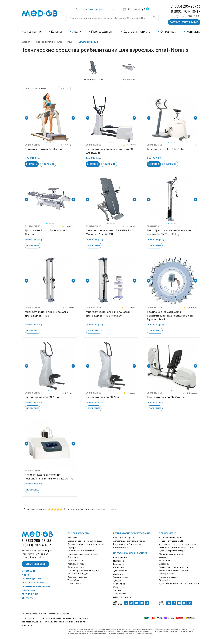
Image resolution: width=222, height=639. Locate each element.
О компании (32, 31)
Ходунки (163, 557)
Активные (72, 537)
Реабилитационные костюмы (173, 570)
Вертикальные (120, 557)
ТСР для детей (167, 533)
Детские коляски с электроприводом (177, 544)
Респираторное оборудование (131, 533)
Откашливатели (121, 547)
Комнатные (118, 567)
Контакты (193, 31)
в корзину (31, 164)
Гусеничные (119, 564)
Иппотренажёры (167, 573)
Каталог (56, 31)
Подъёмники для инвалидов (130, 553)
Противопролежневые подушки (83, 570)
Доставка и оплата (137, 31)
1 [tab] (46, 142)
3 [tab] (49, 142)
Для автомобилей (122, 597)
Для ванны (118, 574)
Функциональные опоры (171, 554)
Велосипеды (165, 560)
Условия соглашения (59, 613)
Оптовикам (168, 31)
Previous (26, 118)
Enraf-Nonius (64, 41)
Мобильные (119, 587)
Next (73, 118)
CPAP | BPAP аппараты (123, 537)
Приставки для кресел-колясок (82, 554)
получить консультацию (184, 22)
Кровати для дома (76, 567)
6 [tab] (53, 142)
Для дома (117, 580)
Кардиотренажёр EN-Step (42, 397)
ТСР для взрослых (78, 533)
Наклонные (118, 561)
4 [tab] (50, 142)
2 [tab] (47, 142)
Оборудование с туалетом (80, 550)
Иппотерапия (74, 583)
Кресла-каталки (75, 560)
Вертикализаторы (75, 564)
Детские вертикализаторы (172, 550)
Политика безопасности (34, 613)
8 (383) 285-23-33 (185, 6)
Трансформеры (120, 593)
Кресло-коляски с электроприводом (85, 544)
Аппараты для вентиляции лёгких (129, 541)
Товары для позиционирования (174, 567)
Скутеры (71, 547)
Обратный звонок (35, 564)
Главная (26, 41)
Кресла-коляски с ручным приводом (85, 541)
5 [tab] (52, 142)
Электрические (120, 577)
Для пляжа (72, 557)
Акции (76, 31)
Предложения (30, 594)
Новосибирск (96, 9)
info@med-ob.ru (36, 557)
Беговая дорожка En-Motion (43, 149)
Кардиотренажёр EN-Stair (103, 397)
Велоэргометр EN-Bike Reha (165, 149)
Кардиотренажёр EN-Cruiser (165, 397)
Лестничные (119, 584)
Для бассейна (120, 570)
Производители (102, 31)
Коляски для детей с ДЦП (171, 541)
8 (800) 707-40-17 (185, 11)
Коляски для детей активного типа (176, 547)
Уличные (117, 590)
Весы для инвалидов (77, 577)
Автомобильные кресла (170, 537)
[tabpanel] (50, 118)
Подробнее (48, 164)
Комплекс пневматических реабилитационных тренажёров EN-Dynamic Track (170, 315)
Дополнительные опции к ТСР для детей (179, 583)
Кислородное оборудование (127, 544)
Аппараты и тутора (168, 577)
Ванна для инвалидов (77, 573)
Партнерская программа (36, 586)
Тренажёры (73, 580)
